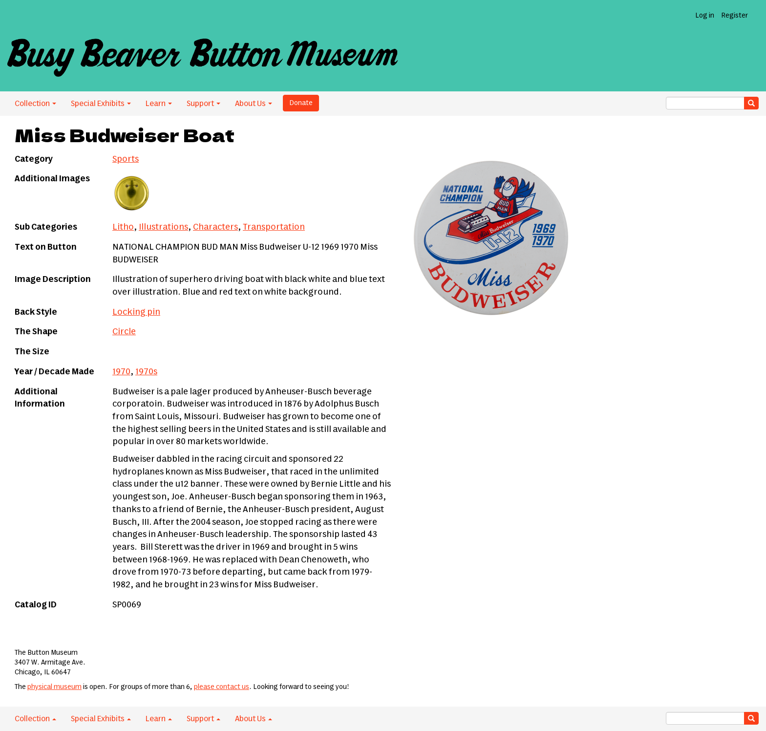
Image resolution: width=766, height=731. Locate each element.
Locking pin (136, 312)
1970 (121, 371)
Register (734, 15)
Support (203, 104)
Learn (159, 104)
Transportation (274, 227)
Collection (35, 104)
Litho (123, 227)
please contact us (221, 687)
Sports (125, 159)
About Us (253, 104)
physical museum (54, 687)
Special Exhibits (101, 104)
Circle (124, 331)
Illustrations (163, 227)
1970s (146, 371)
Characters (215, 227)
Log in (704, 15)
